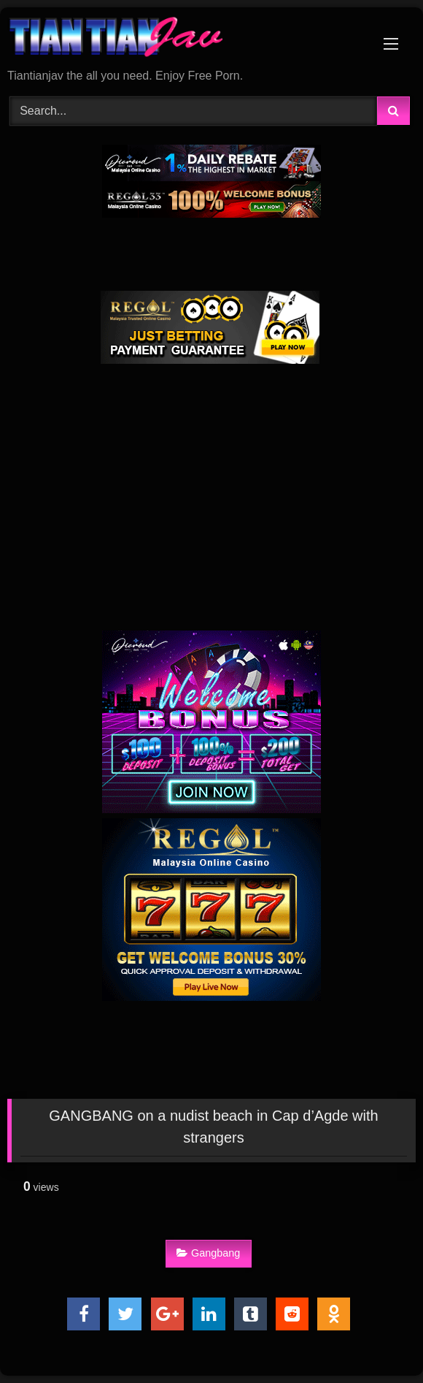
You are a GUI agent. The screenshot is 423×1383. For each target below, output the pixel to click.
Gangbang (208, 1253)
